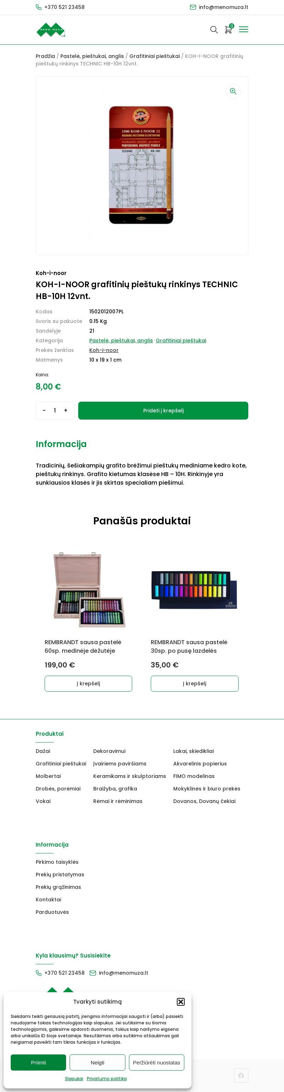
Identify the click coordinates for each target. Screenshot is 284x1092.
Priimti (38, 1062)
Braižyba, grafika (115, 788)
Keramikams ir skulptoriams (129, 776)
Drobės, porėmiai (58, 788)
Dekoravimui (109, 751)
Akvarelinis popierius (200, 763)
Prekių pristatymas (60, 874)
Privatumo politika (107, 1079)
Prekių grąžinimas (58, 887)
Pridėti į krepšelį (163, 410)
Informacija (61, 444)
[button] (180, 1001)
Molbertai (48, 776)
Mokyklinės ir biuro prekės (206, 788)
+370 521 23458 (64, 7)
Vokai (43, 801)
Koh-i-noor (104, 350)
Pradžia (45, 56)
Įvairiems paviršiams (119, 763)
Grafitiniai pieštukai (154, 56)
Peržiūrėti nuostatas (156, 1062)
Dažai (43, 751)
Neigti (97, 1062)
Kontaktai (48, 899)
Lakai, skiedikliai (193, 751)
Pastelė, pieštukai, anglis (92, 56)
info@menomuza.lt (223, 7)
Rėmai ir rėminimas (118, 801)
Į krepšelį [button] (89, 683)
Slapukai (74, 1079)
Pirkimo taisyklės (57, 862)
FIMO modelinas (194, 776)
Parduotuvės (52, 912)
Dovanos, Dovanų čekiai (204, 801)
